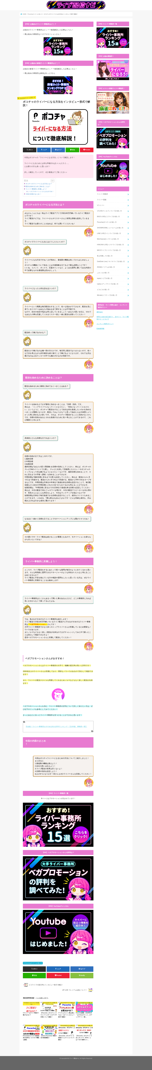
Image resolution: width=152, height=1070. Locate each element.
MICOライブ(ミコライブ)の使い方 (109, 250)
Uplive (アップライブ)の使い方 (107, 283)
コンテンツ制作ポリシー (105, 323)
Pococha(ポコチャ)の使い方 (33, 963)
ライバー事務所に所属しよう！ (36, 189)
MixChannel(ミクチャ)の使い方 (108, 238)
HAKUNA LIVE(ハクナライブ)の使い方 (110, 244)
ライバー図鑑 (101, 199)
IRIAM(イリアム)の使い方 (106, 266)
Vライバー (100, 205)
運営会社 (100, 311)
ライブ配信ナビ (74, 1059)
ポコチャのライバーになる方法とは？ (39, 184)
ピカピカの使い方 (103, 289)
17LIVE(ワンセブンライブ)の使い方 (109, 211)
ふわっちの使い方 (103, 272)
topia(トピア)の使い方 (104, 278)
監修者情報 (100, 328)
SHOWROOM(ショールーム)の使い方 (110, 227)
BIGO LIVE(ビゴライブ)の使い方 (108, 216)
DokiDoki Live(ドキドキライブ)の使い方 (111, 261)
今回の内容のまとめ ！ (34, 194)
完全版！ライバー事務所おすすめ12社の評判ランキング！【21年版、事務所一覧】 (56, 727)
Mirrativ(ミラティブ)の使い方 (107, 294)
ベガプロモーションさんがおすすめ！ (41, 192)
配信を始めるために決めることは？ (38, 186)
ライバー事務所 (102, 194)
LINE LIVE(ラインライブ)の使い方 (109, 233)
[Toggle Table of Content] (51, 181)
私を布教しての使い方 (105, 255)
